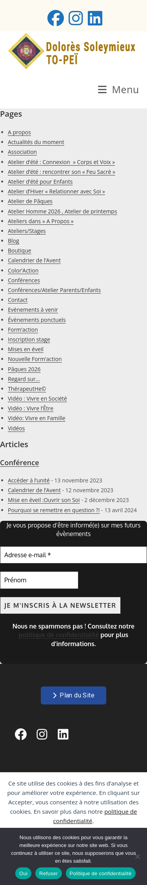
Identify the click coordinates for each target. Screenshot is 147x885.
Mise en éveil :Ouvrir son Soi (44, 500)
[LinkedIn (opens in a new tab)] (93, 18)
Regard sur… (24, 379)
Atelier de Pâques (30, 201)
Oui (23, 873)
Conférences (24, 280)
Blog (13, 240)
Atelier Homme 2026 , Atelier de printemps (62, 211)
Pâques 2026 (24, 369)
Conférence (19, 462)
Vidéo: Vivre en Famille (36, 418)
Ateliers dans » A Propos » (41, 221)
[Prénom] (39, 580)
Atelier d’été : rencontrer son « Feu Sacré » (61, 171)
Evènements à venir (33, 309)
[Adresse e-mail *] (73, 555)
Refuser (48, 873)
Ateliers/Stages (27, 231)
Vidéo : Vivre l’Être (30, 408)
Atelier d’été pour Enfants (40, 181)
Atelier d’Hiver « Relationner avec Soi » (56, 191)
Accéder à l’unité (29, 480)
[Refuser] (137, 856)
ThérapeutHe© (27, 388)
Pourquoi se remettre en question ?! (54, 510)
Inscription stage (29, 339)
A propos (19, 132)
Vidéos (16, 428)
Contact (17, 299)
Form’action (23, 329)
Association (22, 151)
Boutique (19, 250)
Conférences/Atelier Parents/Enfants (54, 290)
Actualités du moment (36, 142)
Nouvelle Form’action (35, 359)
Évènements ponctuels (37, 319)
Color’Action (23, 270)
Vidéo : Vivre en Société (37, 398)
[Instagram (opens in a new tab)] (75, 18)
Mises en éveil (26, 349)
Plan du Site (73, 695)
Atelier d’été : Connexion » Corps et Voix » (61, 162)
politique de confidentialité (59, 635)
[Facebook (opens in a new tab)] (55, 18)
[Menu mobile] (118, 89)
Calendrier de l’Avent (34, 260)
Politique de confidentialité (101, 873)
